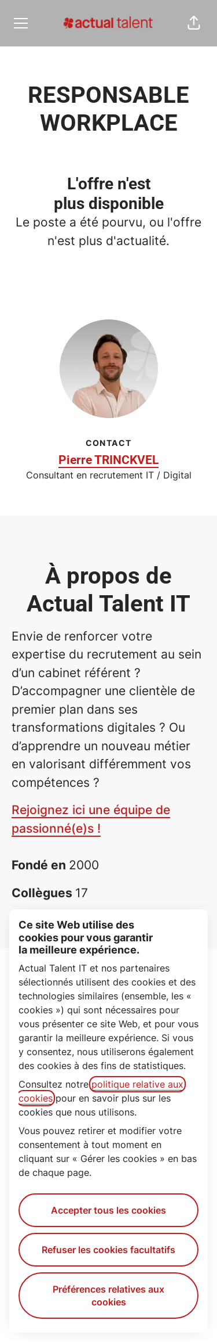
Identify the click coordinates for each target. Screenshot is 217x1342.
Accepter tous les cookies (108, 1210)
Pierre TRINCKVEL (108, 460)
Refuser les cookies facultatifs (108, 1249)
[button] (194, 23)
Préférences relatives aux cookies (108, 1295)
